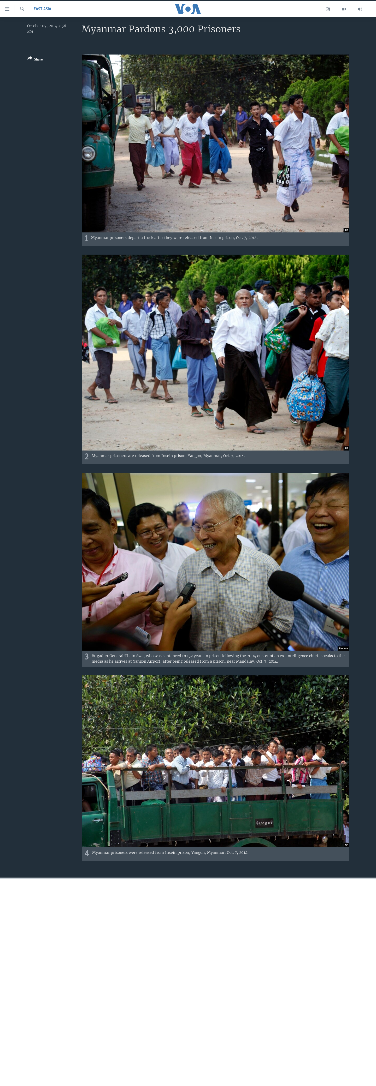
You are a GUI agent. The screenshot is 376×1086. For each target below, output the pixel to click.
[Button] (35, 60)
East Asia (42, 9)
